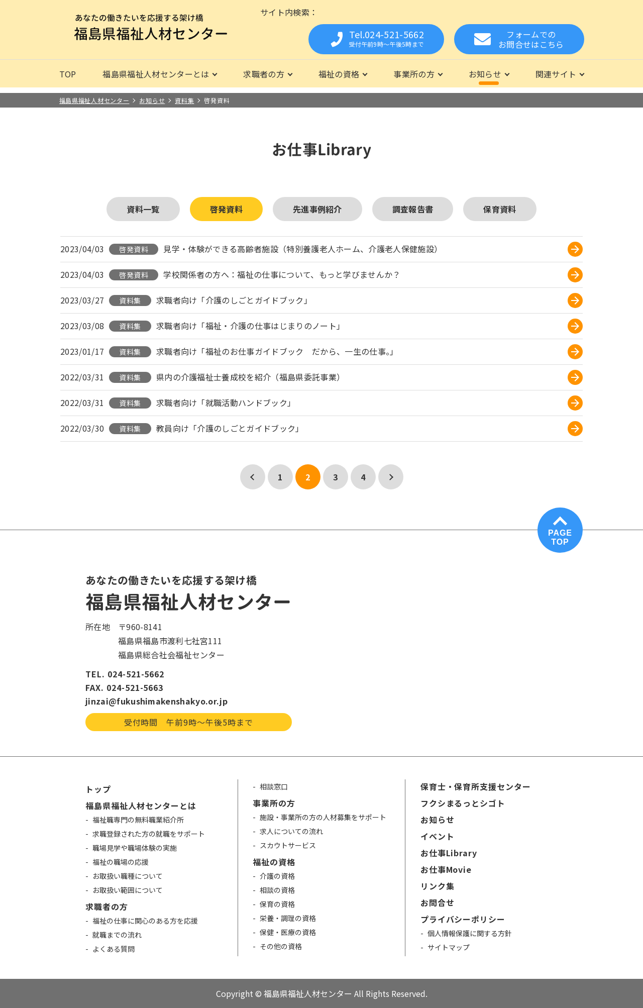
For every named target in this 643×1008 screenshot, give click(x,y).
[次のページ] (390, 476)
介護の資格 (277, 876)
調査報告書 (413, 209)
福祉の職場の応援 (120, 862)
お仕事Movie (446, 869)
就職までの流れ (117, 935)
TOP (67, 74)
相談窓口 (274, 786)
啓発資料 (226, 209)
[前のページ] (252, 476)
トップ (98, 789)
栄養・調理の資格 (288, 918)
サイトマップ (448, 947)
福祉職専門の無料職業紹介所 (138, 820)
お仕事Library (449, 853)
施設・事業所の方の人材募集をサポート (323, 817)
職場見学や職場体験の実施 (134, 848)
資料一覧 (143, 209)
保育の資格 (277, 904)
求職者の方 (263, 74)
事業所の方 (414, 74)
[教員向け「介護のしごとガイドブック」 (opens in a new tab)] (369, 428)
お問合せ (437, 902)
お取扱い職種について (127, 876)
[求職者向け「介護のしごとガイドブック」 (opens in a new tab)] (369, 300)
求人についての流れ (291, 831)
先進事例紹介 (317, 209)
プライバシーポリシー (463, 919)
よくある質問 (113, 949)
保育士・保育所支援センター (475, 786)
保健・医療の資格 (288, 932)
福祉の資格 (339, 74)
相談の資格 (277, 890)
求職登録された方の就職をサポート (148, 834)
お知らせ (485, 74)
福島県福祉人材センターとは (155, 74)
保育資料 (499, 209)
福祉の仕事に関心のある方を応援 (145, 921)
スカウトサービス (288, 845)
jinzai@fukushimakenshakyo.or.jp (156, 701)
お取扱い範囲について (127, 890)
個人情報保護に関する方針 (469, 933)
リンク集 (437, 886)
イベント (437, 836)
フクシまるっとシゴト (463, 803)
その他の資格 (281, 946)
